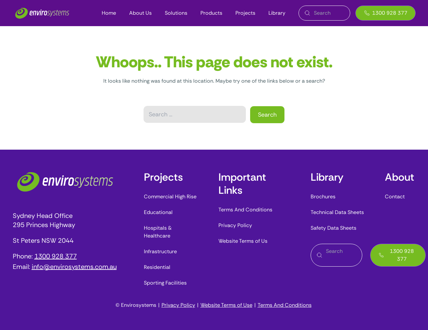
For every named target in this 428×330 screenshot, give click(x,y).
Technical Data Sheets (337, 212)
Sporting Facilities (165, 282)
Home (109, 13)
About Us (140, 13)
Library (276, 13)
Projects (245, 13)
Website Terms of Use (226, 305)
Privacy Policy (235, 225)
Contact (395, 196)
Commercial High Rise (170, 196)
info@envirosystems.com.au (74, 266)
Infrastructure (160, 251)
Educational (158, 212)
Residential (157, 267)
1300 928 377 (385, 12)
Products (211, 13)
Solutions (176, 13)
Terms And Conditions (245, 209)
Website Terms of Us (242, 241)
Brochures (323, 196)
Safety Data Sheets (333, 227)
